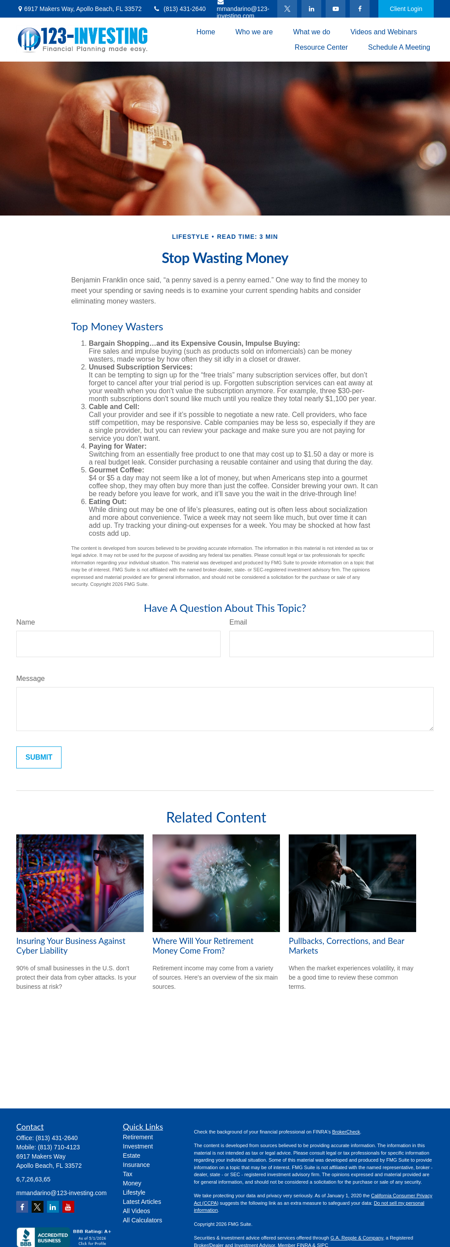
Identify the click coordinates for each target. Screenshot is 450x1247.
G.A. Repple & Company (356, 1237)
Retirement (138, 1137)
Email (238, 622)
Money (132, 1183)
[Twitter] (287, 9)
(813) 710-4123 (59, 1147)
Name (25, 622)
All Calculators (142, 1220)
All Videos (136, 1210)
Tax (128, 1174)
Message (30, 678)
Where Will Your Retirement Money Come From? (203, 945)
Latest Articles (142, 1201)
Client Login (406, 8)
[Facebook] (360, 9)
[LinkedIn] (311, 9)
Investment (138, 1146)
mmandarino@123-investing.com (61, 1192)
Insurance (136, 1164)
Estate (132, 1155)
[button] (206, 32)
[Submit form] (39, 757)
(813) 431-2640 (179, 8)
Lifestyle (134, 1192)
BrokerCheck (346, 1131)
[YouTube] (335, 9)
